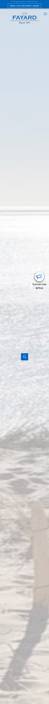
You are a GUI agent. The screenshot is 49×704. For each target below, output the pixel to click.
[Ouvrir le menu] (46, 14)
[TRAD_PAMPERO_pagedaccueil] (24, 23)
